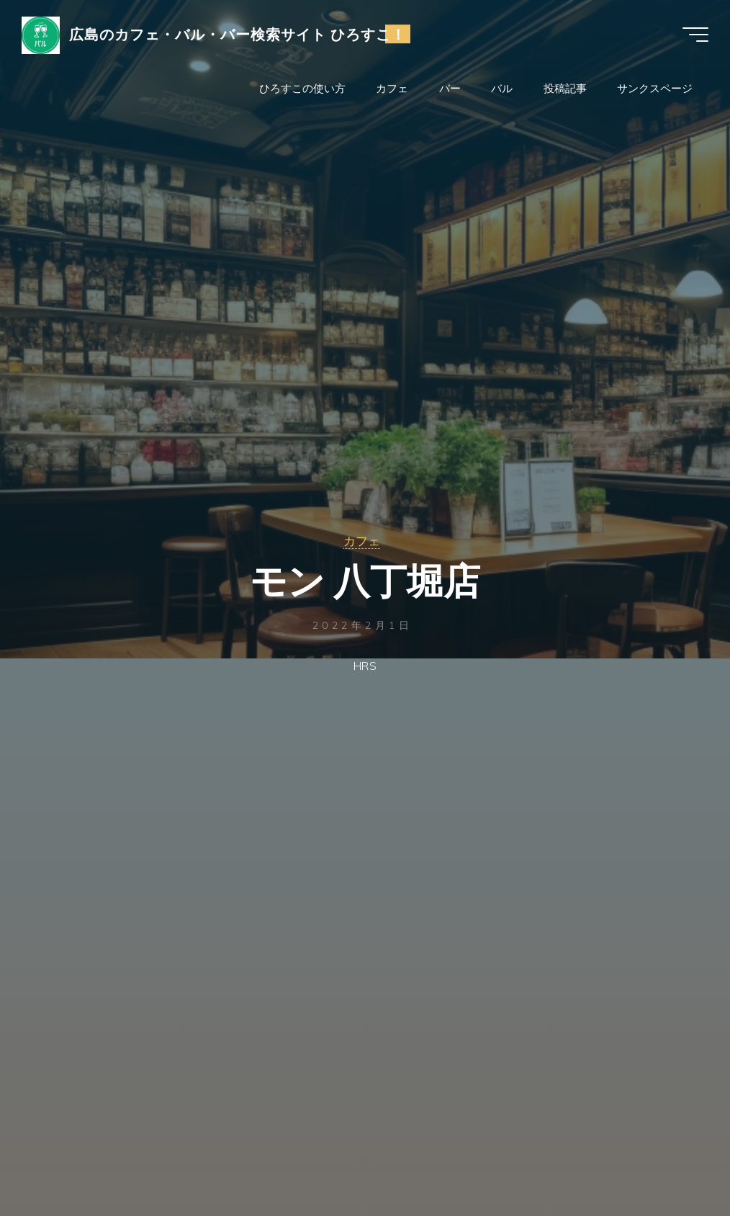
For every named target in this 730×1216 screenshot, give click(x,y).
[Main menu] (695, 34)
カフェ (361, 540)
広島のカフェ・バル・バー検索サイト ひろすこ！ (237, 33)
